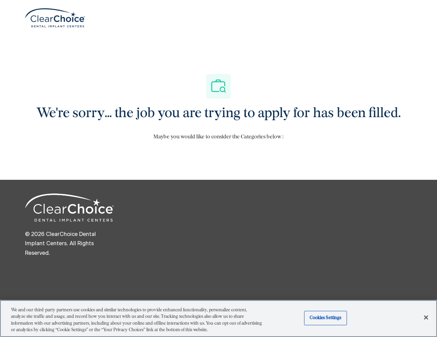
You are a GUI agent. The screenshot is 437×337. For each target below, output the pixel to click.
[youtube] (143, 277)
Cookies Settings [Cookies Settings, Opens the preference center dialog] (325, 318)
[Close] (426, 317)
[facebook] (33, 277)
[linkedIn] (60, 277)
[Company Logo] (55, 17)
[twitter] (88, 277)
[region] (218, 318)
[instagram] (115, 277)
